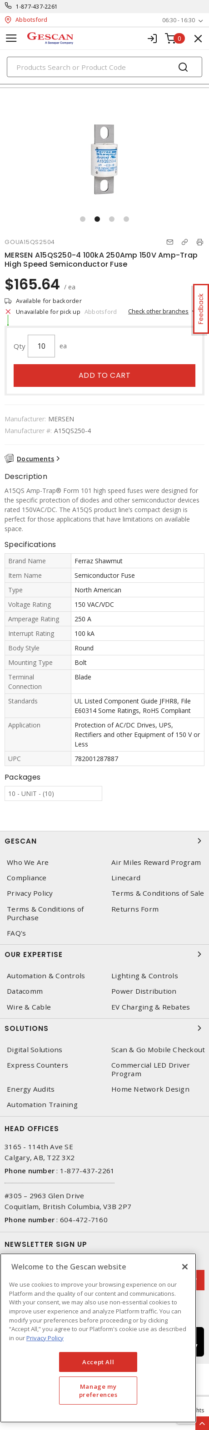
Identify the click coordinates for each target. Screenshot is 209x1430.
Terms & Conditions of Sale (157, 893)
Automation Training (42, 1104)
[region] (98, 1338)
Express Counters (37, 1065)
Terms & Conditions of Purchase (45, 913)
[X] (185, 1267)
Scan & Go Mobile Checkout (158, 1049)
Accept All (98, 1362)
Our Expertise (104, 954)
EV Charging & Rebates (150, 1007)
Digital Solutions (34, 1049)
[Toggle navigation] (11, 38)
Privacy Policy (30, 893)
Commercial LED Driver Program (150, 1069)
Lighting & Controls (144, 975)
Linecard (125, 878)
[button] (82, 219)
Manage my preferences (98, 1390)
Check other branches (158, 311)
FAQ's (16, 933)
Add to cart (105, 375)
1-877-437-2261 (37, 6)
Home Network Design (150, 1089)
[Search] (104, 67)
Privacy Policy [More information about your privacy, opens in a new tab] (45, 1338)
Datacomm (25, 991)
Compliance (27, 878)
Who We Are (28, 862)
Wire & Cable (29, 1007)
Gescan (104, 841)
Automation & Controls (46, 975)
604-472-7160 (84, 1219)
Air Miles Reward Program (156, 862)
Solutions (104, 1028)
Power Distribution (144, 991)
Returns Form (135, 909)
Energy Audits (31, 1089)
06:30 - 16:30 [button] (178, 20)
